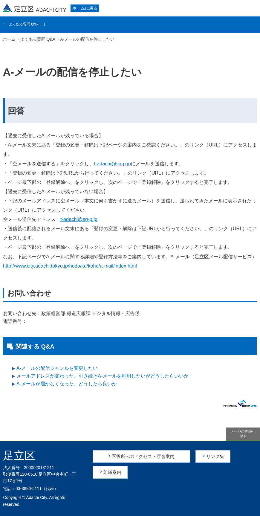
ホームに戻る (84, 8)
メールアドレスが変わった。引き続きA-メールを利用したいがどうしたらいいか (102, 375)
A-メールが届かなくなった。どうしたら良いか (66, 383)
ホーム (9, 39)
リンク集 (215, 456)
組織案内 (112, 471)
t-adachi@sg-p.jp (112, 163)
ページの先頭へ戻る (243, 434)
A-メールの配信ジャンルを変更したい (57, 368)
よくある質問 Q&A (24, 24)
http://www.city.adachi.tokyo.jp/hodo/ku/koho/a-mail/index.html (70, 265)
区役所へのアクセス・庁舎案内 (143, 456)
